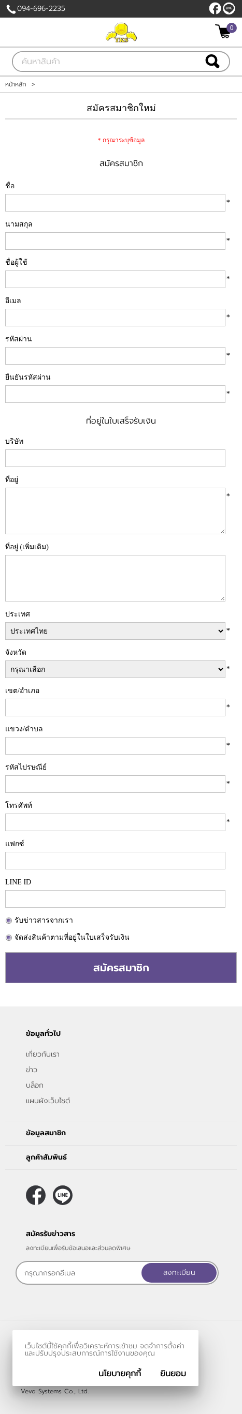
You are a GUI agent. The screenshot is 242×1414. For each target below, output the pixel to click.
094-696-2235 (41, 8)
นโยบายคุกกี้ (119, 1373)
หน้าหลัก (15, 84)
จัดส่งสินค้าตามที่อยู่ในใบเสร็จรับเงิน (72, 937)
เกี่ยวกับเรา (43, 1054)
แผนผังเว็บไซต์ (48, 1100)
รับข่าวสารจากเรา (44, 920)
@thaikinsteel (229, 8)
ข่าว (31, 1069)
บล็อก (35, 1085)
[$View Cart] (224, 31)
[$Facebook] (215, 8)
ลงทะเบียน (179, 1272)
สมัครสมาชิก (121, 967)
